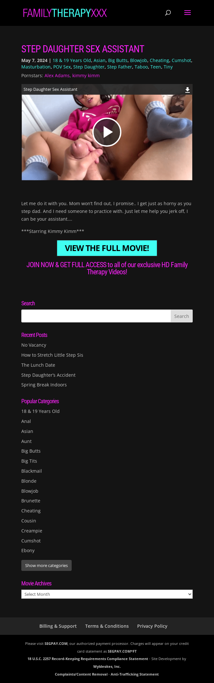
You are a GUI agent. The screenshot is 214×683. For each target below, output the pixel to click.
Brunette (30, 501)
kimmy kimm (86, 75)
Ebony (28, 550)
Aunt (26, 441)
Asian (100, 60)
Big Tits (29, 461)
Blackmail (31, 471)
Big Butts (117, 60)
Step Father (119, 67)
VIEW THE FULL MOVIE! (107, 248)
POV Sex (62, 67)
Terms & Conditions (107, 626)
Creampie (31, 531)
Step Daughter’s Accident (48, 375)
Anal (26, 421)
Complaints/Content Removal (81, 674)
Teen (155, 67)
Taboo (141, 67)
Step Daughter (89, 67)
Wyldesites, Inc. (107, 666)
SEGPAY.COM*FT (122, 651)
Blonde (28, 481)
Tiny (168, 67)
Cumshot (181, 60)
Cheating (159, 60)
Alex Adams (57, 75)
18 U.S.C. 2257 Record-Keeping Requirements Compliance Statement (87, 658)
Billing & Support (58, 626)
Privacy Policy (152, 626)
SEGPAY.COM (56, 643)
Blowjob (138, 60)
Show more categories (46, 565)
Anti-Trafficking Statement (135, 674)
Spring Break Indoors (44, 385)
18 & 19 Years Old (72, 60)
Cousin (28, 521)
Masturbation (36, 67)
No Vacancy (33, 345)
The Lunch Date (38, 365)
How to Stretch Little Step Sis (52, 355)
